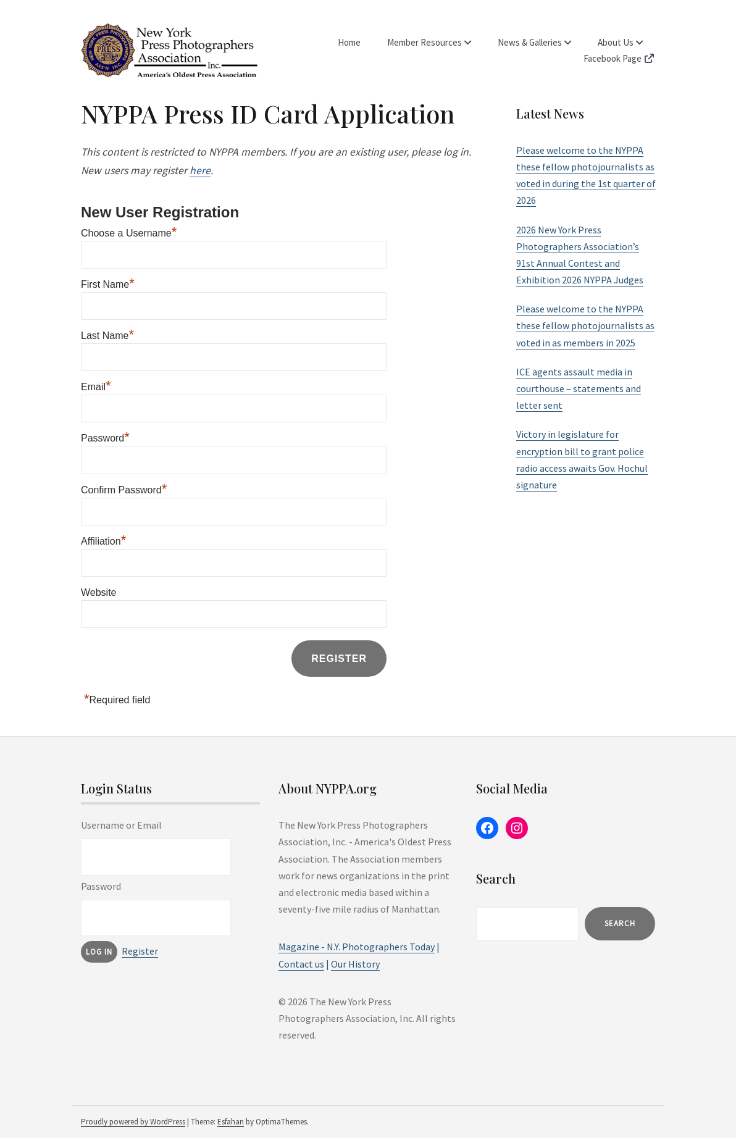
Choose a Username (129, 233)
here (200, 170)
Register (140, 951)
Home (349, 42)
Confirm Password (124, 490)
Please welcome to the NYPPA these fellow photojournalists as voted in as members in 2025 (585, 325)
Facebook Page (619, 58)
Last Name (107, 335)
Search (619, 923)
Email (96, 387)
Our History (355, 964)
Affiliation (103, 541)
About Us (616, 42)
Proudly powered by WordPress (133, 1121)
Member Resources (424, 42)
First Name (108, 284)
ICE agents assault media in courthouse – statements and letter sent (578, 388)
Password (105, 438)
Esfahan (230, 1121)
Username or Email (121, 825)
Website (99, 592)
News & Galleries (530, 42)
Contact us (301, 964)
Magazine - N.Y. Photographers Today (356, 946)
